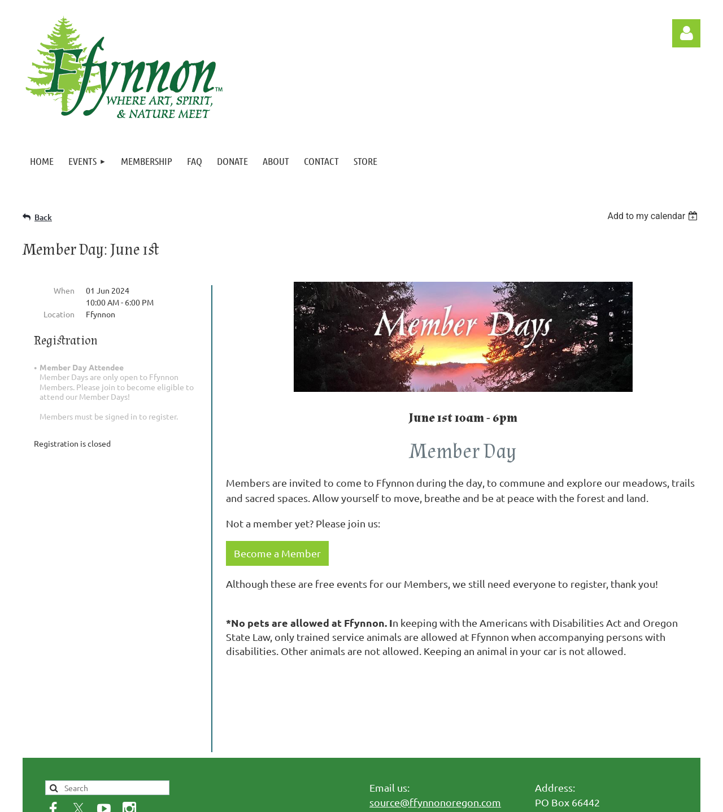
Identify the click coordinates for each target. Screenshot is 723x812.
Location (59, 314)
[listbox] (653, 216)
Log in (686, 33)
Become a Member (277, 553)
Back (43, 217)
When (64, 290)
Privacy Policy (92, 764)
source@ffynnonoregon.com (435, 721)
